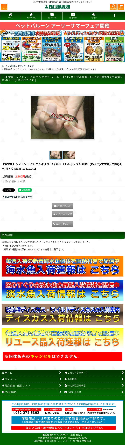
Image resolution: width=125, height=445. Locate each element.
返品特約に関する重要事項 (17, 196)
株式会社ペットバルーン (55, 434)
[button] (4, 7)
